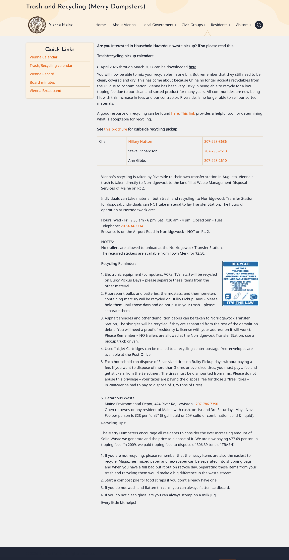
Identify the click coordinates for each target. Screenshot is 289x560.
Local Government (158, 24)
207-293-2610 (215, 151)
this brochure (115, 129)
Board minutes (42, 82)
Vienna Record (42, 73)
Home (101, 24)
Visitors (242, 24)
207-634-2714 (132, 225)
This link (188, 113)
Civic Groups (192, 24)
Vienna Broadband (45, 90)
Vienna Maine (61, 25)
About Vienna (124, 24)
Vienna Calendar (43, 57)
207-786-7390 (207, 403)
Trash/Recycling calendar (51, 65)
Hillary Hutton (140, 141)
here (175, 113)
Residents (219, 24)
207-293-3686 (215, 141)
